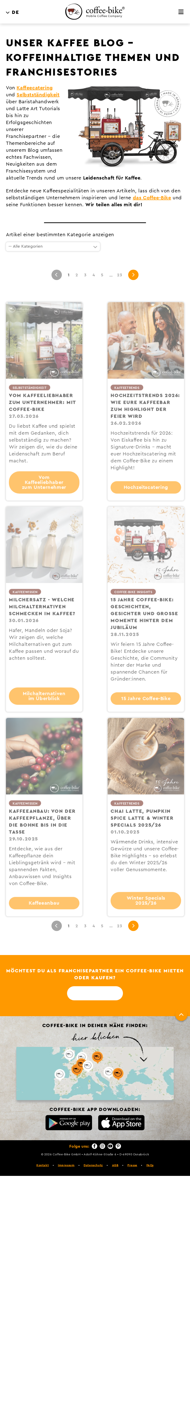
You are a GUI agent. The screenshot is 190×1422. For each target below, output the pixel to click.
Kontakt (42, 1165)
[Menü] (181, 12)
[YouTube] (110, 1146)
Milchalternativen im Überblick (44, 708)
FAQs (150, 1165)
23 (119, 275)
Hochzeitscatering (146, 499)
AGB (115, 1165)
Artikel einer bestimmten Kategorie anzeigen (60, 234)
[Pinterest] (118, 1146)
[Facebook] (94, 1146)
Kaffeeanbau (44, 915)
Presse (132, 1165)
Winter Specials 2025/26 (146, 913)
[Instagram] (102, 1146)
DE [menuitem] (15, 12)
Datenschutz (93, 1165)
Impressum (66, 1165)
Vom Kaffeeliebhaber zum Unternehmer (44, 494)
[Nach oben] (181, 1014)
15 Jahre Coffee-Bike (145, 710)
